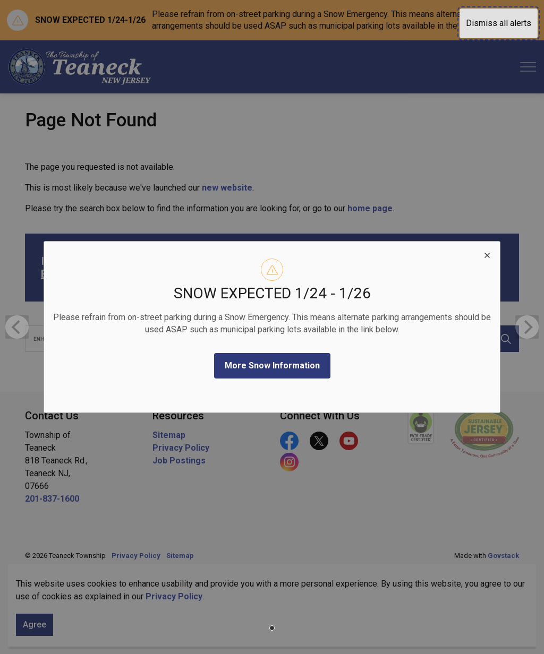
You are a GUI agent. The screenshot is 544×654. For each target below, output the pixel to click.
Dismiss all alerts (498, 23)
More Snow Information (272, 365)
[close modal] (487, 254)
